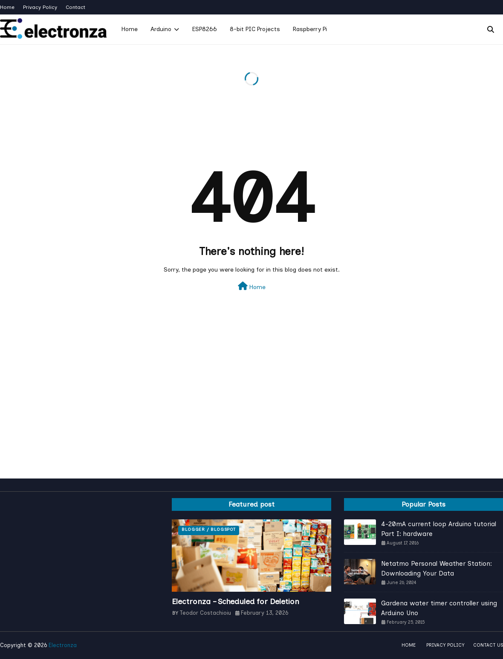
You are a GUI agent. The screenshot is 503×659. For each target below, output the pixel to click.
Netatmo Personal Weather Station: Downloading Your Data (436, 568)
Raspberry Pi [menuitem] (310, 29)
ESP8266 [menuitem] (204, 29)
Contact (75, 7)
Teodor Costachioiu (205, 613)
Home (7, 7)
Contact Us (488, 645)
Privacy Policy (40, 7)
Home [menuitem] (129, 29)
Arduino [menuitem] (160, 29)
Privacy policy (445, 645)
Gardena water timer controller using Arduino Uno (439, 608)
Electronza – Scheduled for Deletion (235, 601)
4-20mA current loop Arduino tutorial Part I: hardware (438, 529)
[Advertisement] (251, 406)
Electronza (63, 645)
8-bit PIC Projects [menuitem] (255, 29)
